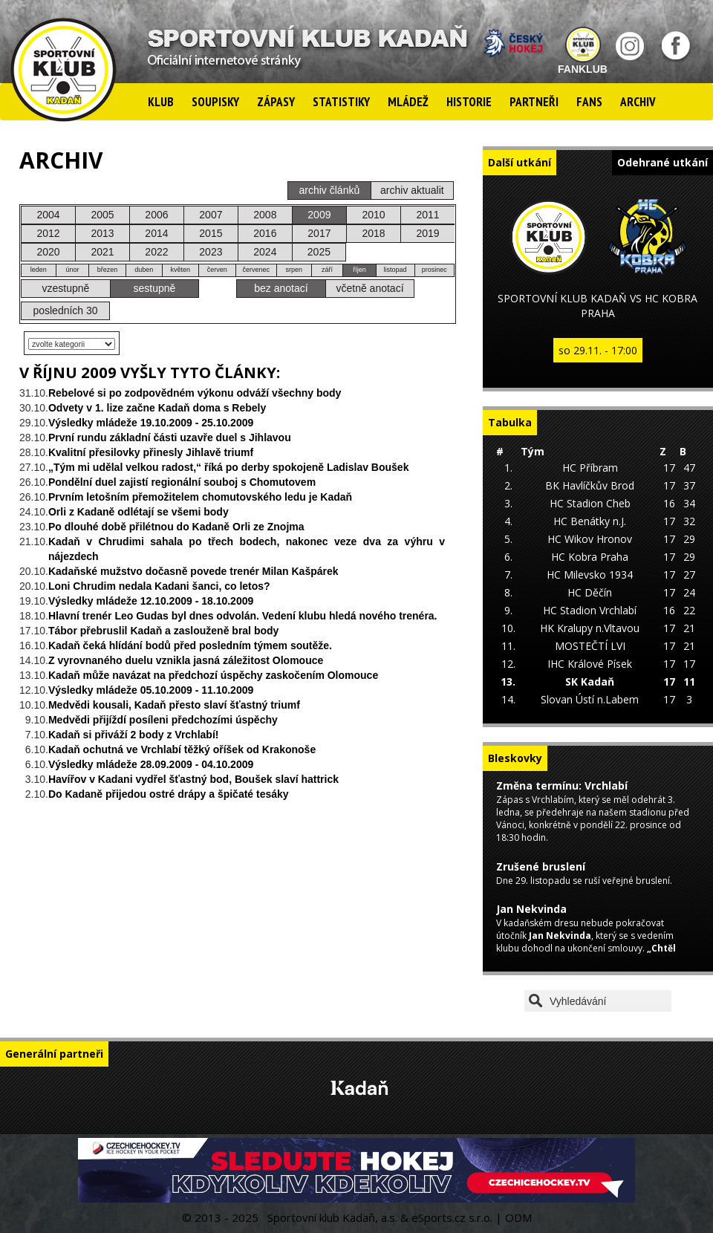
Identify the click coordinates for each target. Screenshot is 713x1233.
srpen (294, 269)
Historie (469, 102)
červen (217, 269)
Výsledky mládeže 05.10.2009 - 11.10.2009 (150, 690)
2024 (264, 252)
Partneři (534, 102)
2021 (102, 252)
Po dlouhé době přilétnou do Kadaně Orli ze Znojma (176, 527)
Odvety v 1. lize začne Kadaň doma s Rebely (157, 408)
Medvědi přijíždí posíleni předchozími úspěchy (163, 720)
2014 (156, 233)
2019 (427, 233)
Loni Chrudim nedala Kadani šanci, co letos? (159, 586)
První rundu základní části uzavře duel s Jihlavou (169, 437)
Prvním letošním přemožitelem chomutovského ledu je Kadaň (200, 497)
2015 (210, 233)
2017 (319, 233)
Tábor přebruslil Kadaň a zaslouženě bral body (163, 631)
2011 (427, 215)
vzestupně (66, 288)
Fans (589, 102)
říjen (359, 269)
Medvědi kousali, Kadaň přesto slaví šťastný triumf (174, 705)
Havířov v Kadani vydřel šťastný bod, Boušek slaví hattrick (193, 779)
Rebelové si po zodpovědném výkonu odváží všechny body (194, 393)
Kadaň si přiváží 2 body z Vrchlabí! (133, 735)
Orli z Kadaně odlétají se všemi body (138, 512)
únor (72, 269)
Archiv (638, 102)
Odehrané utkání (662, 162)
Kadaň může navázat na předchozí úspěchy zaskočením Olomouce (213, 675)
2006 (156, 215)
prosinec (434, 269)
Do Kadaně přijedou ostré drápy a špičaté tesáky (168, 794)
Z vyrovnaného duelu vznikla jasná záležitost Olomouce (185, 660)
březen (107, 269)
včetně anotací (369, 288)
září (327, 269)
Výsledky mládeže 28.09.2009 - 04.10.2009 (150, 764)
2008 (264, 215)
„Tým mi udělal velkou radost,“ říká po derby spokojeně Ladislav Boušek (228, 467)
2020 (47, 252)
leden (38, 269)
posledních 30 (65, 310)
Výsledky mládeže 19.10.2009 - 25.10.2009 (150, 423)
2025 (319, 252)
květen (180, 269)
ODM (518, 1217)
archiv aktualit (412, 190)
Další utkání (519, 162)
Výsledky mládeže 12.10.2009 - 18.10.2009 (150, 601)
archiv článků (329, 190)
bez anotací (280, 288)
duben (143, 269)
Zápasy (276, 102)
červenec (256, 269)
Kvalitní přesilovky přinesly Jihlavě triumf (150, 452)
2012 (47, 233)
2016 (264, 233)
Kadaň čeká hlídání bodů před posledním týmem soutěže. (190, 645)
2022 (156, 252)
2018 (373, 233)
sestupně (155, 288)
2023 (210, 252)
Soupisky (215, 102)
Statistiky (341, 102)
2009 (319, 215)
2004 (47, 215)
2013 (102, 233)
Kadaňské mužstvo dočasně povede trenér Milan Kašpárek (193, 571)
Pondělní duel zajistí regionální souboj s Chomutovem (182, 482)
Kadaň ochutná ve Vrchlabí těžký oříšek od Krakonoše (182, 749)
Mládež (408, 102)
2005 (102, 215)
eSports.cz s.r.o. (451, 1217)
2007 (210, 215)
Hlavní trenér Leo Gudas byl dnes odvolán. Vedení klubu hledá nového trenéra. (242, 616)
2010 (373, 215)
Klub (161, 102)
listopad (395, 269)
